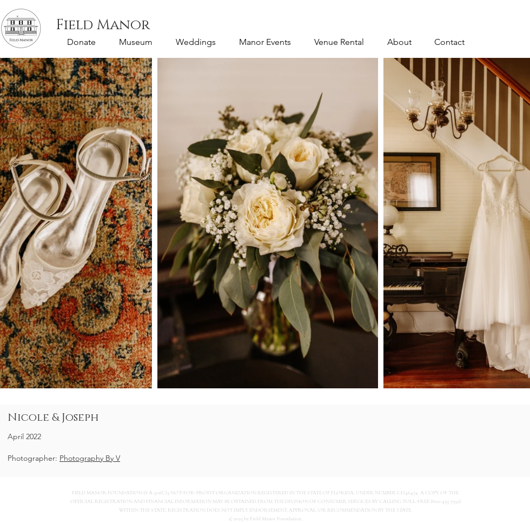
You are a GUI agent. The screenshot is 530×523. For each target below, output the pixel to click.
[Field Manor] (102, 25)
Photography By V (89, 458)
